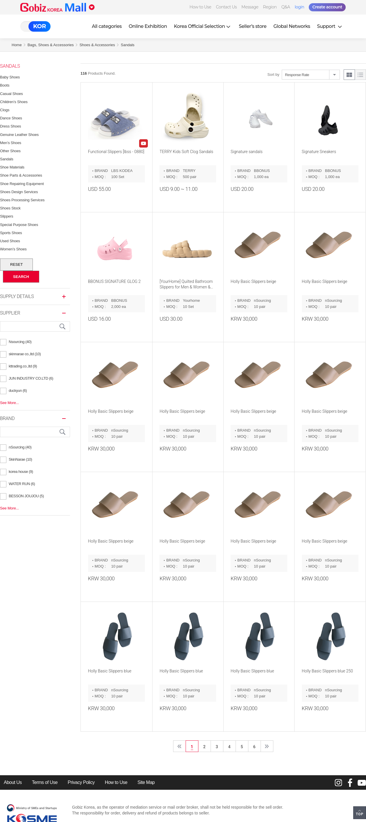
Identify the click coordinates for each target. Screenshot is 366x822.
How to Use (200, 7)
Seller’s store (252, 26)
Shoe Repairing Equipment (22, 184)
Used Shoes (10, 241)
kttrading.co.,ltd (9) (23, 366)
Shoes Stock (10, 208)
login (299, 7)
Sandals (127, 45)
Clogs (4, 110)
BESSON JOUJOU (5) (26, 496)
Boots (4, 85)
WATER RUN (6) (22, 484)
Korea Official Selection (203, 26)
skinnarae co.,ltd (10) (25, 354)
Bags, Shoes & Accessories (51, 45)
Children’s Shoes (14, 102)
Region (270, 7)
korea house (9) (21, 471)
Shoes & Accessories (97, 45)
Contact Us (226, 7)
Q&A (285, 7)
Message (249, 7)
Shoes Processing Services (22, 200)
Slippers (6, 216)
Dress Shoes (10, 126)
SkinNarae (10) (20, 459)
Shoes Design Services (19, 192)
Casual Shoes (11, 93)
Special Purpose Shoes (19, 224)
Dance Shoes (11, 118)
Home (17, 45)
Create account (327, 7)
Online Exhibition (148, 26)
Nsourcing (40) (20, 342)
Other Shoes (10, 151)
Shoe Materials (12, 167)
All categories (107, 26)
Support (330, 26)
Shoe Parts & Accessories (21, 175)
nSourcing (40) (20, 447)
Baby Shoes (10, 77)
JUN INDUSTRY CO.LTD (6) (31, 378)
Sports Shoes (11, 233)
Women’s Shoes (13, 249)
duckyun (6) (18, 390)
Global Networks (291, 26)
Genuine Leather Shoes (19, 134)
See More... (9, 403)
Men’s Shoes (10, 143)
